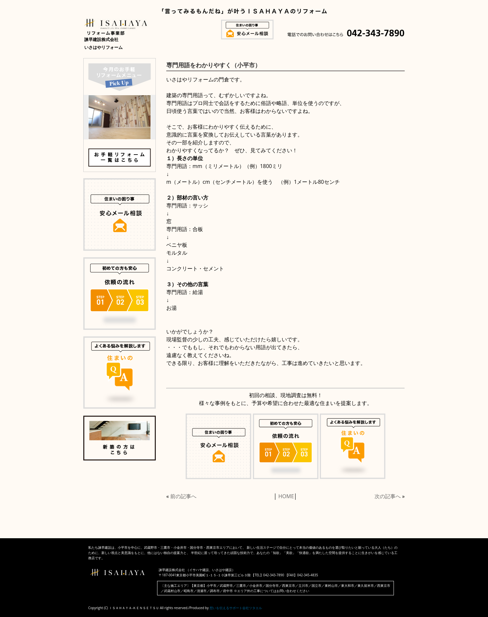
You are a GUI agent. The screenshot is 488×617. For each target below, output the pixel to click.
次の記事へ (388, 496)
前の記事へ (183, 496)
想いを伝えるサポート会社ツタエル (236, 608)
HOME (286, 496)
